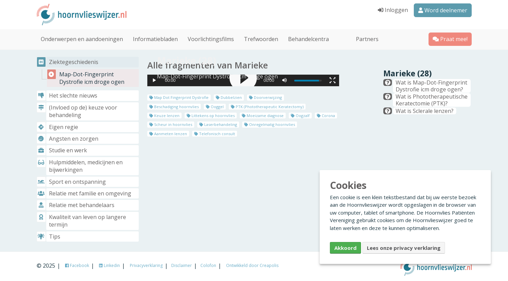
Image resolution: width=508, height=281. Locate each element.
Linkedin (109, 265)
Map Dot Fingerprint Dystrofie (179, 97)
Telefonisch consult (214, 133)
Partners (367, 39)
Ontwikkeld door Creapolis (252, 265)
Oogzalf (300, 115)
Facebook (77, 265)
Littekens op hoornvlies (211, 115)
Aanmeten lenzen (168, 133)
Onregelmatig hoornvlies (269, 124)
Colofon (208, 265)
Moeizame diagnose (263, 115)
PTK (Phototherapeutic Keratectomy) (267, 106)
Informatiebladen (155, 39)
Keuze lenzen (164, 115)
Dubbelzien (229, 97)
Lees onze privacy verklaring (404, 247)
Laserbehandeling (218, 124)
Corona (326, 115)
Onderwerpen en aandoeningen (82, 39)
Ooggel (215, 106)
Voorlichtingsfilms (211, 39)
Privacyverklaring (146, 265)
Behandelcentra (308, 39)
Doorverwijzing (265, 97)
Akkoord (345, 247)
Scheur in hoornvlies (170, 124)
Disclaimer (181, 265)
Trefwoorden (261, 39)
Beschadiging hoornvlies (174, 106)
